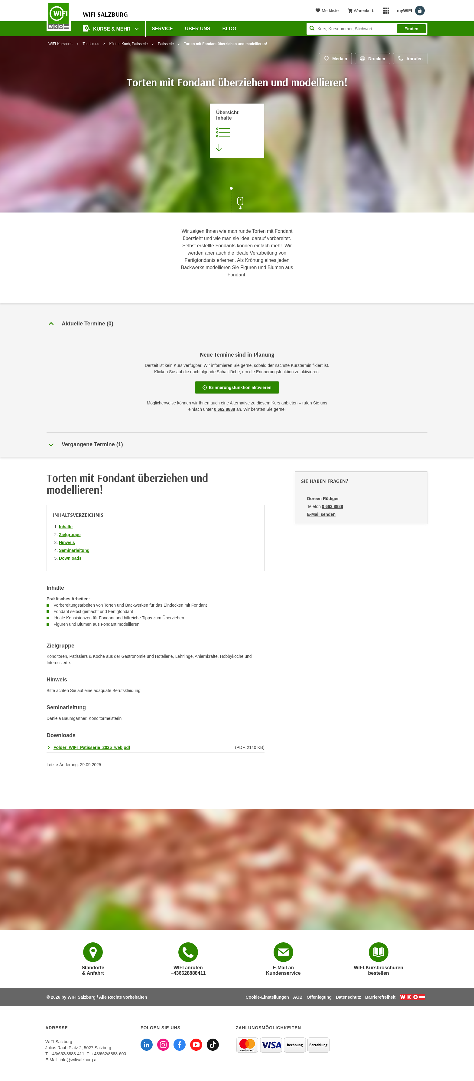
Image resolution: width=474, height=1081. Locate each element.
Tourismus (91, 44)
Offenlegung (319, 997)
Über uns (197, 28)
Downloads (70, 558)
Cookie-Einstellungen (267, 997)
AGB (298, 997)
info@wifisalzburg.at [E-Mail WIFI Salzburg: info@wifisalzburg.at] (79, 1059)
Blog (229, 28)
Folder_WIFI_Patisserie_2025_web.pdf (92, 747)
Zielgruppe (70, 534)
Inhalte (66, 526)
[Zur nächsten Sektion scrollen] (237, 200)
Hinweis (67, 542)
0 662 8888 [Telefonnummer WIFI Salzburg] (224, 409)
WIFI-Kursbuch (60, 44)
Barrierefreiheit (380, 997)
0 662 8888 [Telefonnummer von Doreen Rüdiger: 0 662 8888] (332, 506)
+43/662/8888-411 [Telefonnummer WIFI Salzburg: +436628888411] (67, 1053)
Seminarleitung (74, 550)
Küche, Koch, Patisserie (128, 44)
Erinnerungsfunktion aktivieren (237, 387)
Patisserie (166, 44)
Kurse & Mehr (107, 28)
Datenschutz (348, 997)
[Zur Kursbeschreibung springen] (237, 131)
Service (162, 28)
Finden (411, 28)
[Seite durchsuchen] (367, 29)
